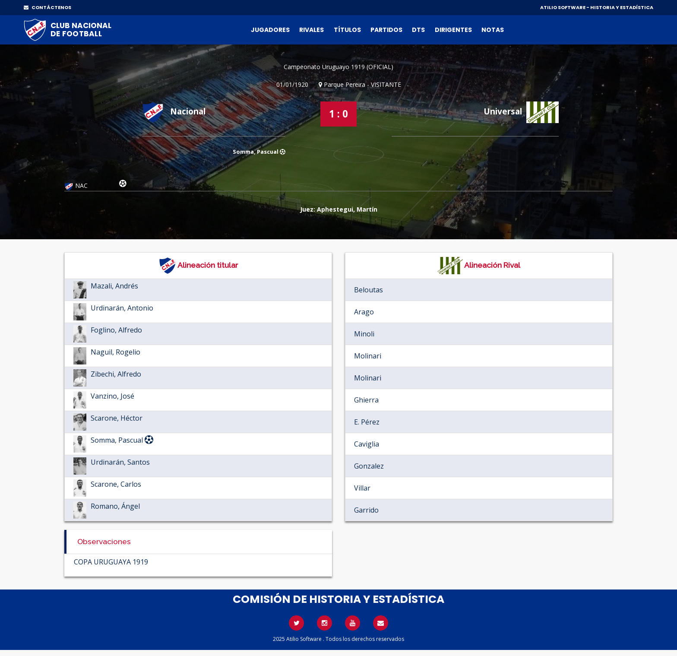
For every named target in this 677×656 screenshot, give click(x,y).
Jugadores (270, 29)
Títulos (347, 29)
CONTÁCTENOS (47, 7)
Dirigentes (453, 29)
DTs (418, 29)
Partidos (386, 29)
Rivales (311, 29)
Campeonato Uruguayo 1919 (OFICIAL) (338, 67)
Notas (492, 29)
